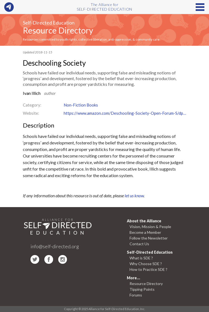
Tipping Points (142, 289)
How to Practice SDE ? (148, 269)
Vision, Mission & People (150, 226)
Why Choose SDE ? (146, 263)
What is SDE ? (141, 258)
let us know (134, 195)
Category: (32, 104)
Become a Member (145, 232)
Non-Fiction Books (81, 104)
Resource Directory (58, 30)
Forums (136, 295)
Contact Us (139, 243)
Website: (31, 113)
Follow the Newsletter (149, 238)
